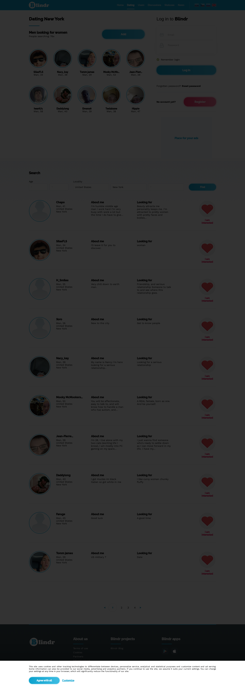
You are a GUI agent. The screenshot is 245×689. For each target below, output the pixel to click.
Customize (68, 680)
